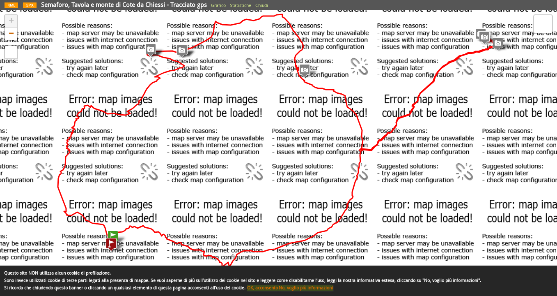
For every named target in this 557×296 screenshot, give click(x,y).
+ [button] (11, 21)
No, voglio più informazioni (306, 288)
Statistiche (240, 5)
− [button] (11, 34)
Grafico (218, 5)
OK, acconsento (262, 288)
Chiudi (261, 5)
